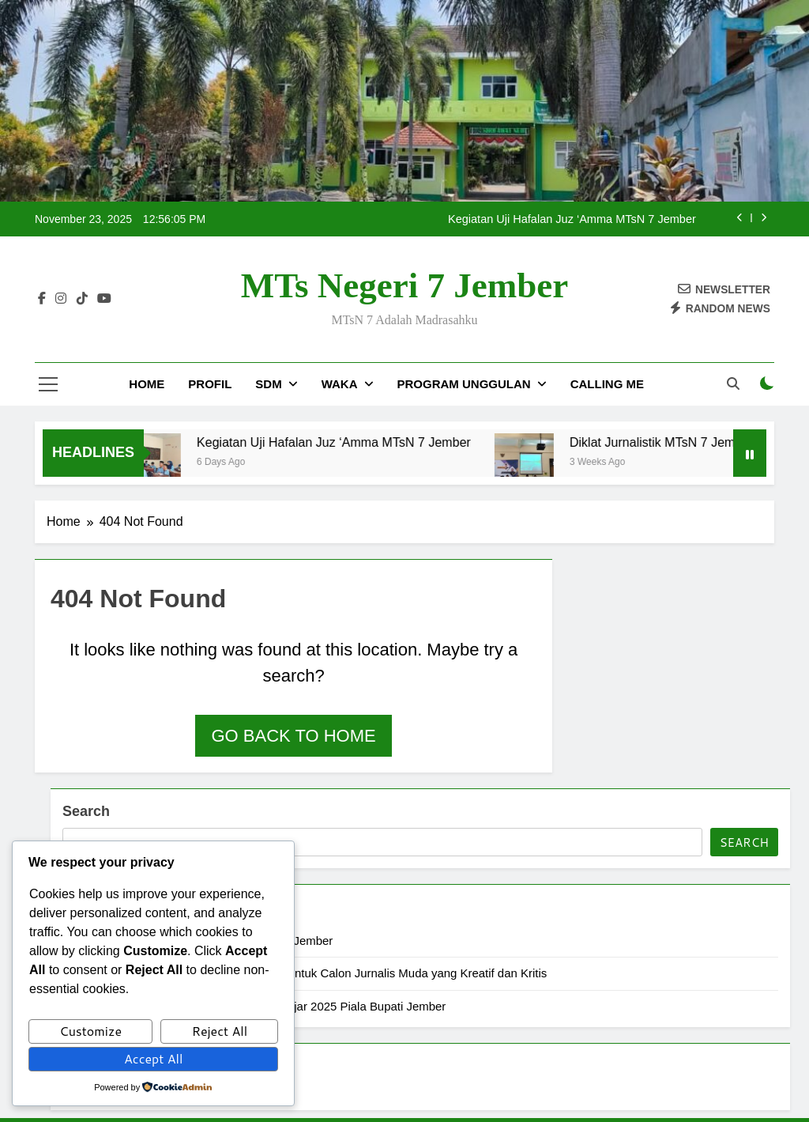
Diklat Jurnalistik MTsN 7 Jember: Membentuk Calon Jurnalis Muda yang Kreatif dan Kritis (312, 973)
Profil (209, 384)
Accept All (153, 1058)
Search (86, 811)
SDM (268, 384)
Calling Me (607, 384)
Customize (90, 1031)
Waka (340, 384)
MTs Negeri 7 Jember (404, 285)
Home (146, 384)
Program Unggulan (464, 384)
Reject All (219, 1031)
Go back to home (293, 736)
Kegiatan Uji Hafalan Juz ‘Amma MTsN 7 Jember (572, 219)
